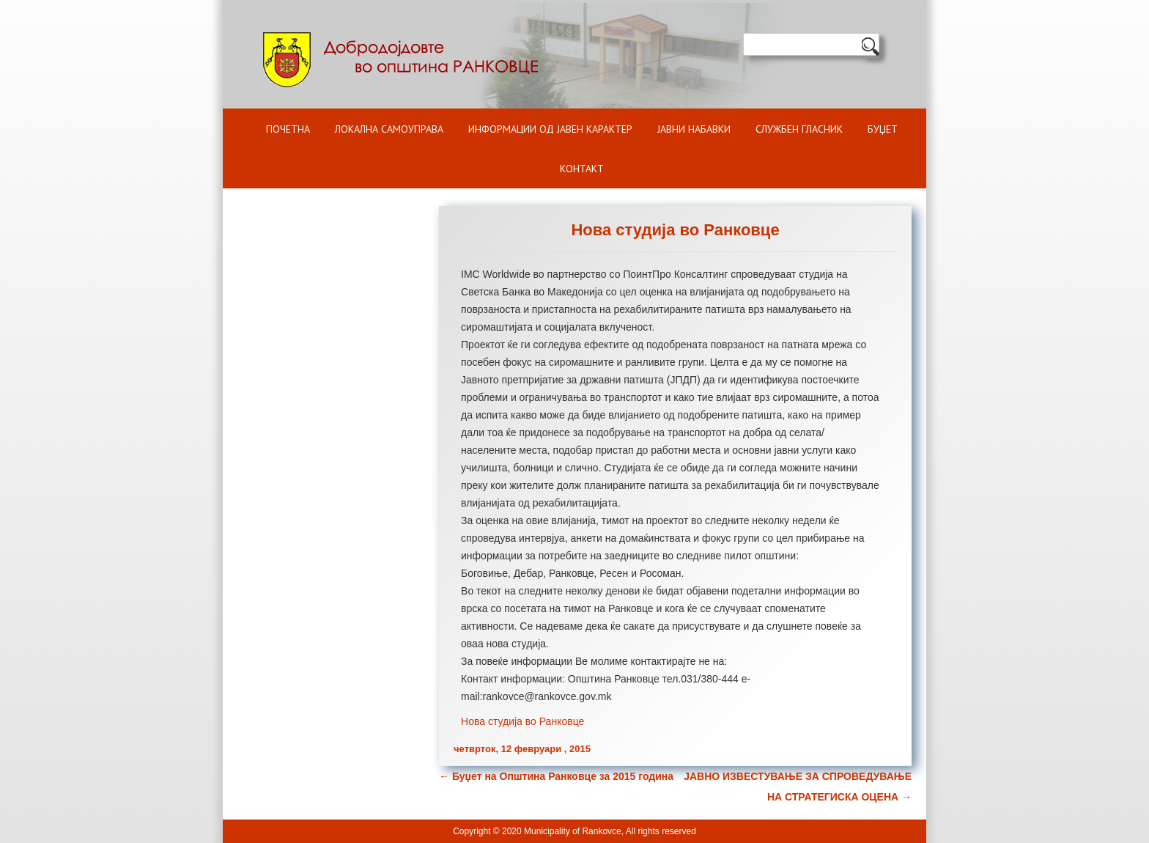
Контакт (582, 168)
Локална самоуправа (389, 129)
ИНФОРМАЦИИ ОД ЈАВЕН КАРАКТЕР (550, 129)
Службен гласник (799, 129)
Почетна (288, 129)
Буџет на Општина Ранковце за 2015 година (556, 776)
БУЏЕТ (883, 129)
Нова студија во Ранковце (522, 721)
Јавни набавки (694, 129)
